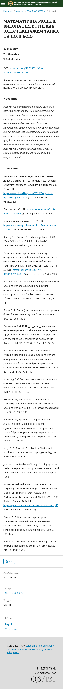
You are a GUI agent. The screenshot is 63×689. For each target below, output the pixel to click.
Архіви (19, 11)
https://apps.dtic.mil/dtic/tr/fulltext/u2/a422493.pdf (30, 505)
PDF (10, 561)
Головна (7, 11)
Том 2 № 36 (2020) (36, 11)
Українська (11, 629)
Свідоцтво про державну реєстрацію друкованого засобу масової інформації (30, 649)
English (9, 624)
